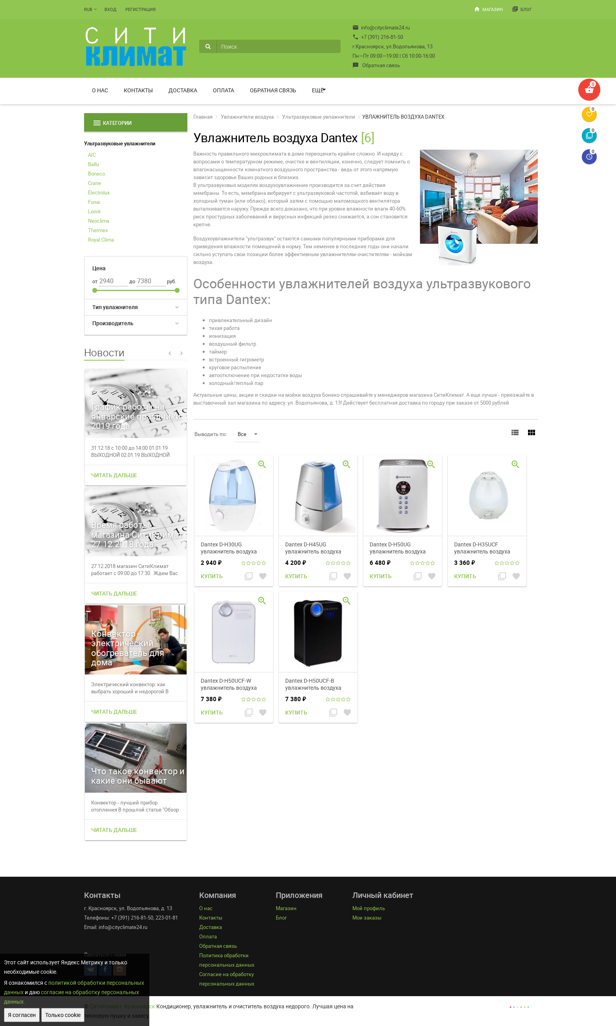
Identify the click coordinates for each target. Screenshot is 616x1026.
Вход (110, 9)
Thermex (98, 230)
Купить (212, 576)
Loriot (94, 211)
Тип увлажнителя (115, 307)
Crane (94, 183)
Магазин (488, 9)
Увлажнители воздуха (247, 116)
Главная (203, 116)
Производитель (113, 323)
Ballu (93, 164)
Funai (94, 201)
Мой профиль (368, 908)
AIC (92, 154)
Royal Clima (101, 239)
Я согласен (22, 1015)
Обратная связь (376, 65)
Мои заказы (366, 917)
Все (247, 434)
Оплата (223, 90)
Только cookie (63, 1015)
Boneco (96, 173)
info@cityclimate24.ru (381, 27)
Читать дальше (114, 475)
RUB (88, 9)
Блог (522, 9)
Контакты (138, 90)
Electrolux (99, 192)
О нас (100, 90)
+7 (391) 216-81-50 (377, 36)
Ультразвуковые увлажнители (119, 143)
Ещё (318, 90)
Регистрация (140, 9)
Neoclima (98, 220)
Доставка (183, 90)
